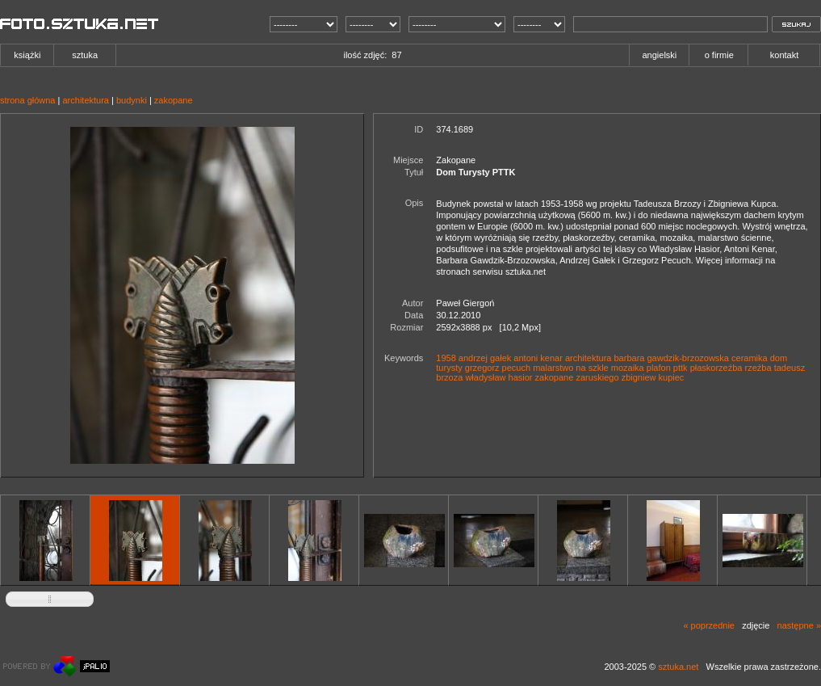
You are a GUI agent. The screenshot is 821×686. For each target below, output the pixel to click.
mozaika (627, 367)
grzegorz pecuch (497, 367)
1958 (445, 358)
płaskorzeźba (716, 367)
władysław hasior (498, 377)
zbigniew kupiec (653, 377)
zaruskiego (597, 377)
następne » (799, 625)
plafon (659, 367)
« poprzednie (709, 625)
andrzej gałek (485, 358)
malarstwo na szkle (571, 367)
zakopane (173, 100)
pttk (680, 367)
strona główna (28, 100)
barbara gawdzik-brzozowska (671, 358)
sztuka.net (678, 666)
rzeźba (758, 367)
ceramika (749, 358)
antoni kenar (538, 358)
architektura (85, 100)
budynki (131, 100)
